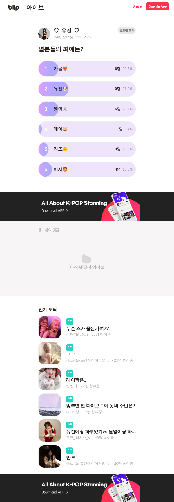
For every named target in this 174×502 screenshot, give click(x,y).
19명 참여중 (92, 412)
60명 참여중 (101, 334)
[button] (137, 7)
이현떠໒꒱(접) (77, 334)
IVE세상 (72, 412)
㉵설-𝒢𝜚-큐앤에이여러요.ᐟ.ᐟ (88, 360)
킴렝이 (71, 386)
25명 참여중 (123, 360)
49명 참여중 (104, 438)
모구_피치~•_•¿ (78, 438)
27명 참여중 (90, 386)
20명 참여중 (123, 463)
